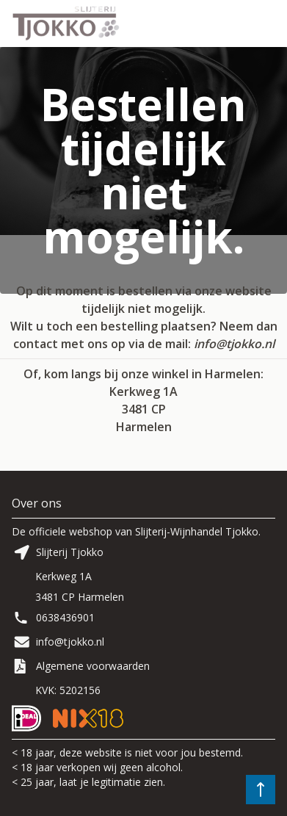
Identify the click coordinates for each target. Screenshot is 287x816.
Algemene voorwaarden (93, 666)
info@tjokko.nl (234, 344)
